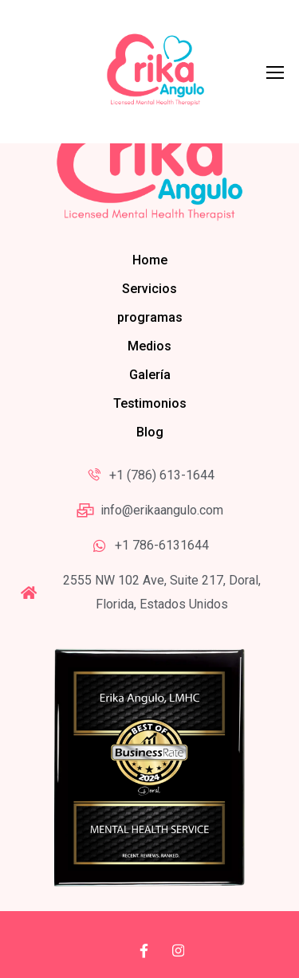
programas (150, 317)
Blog (149, 432)
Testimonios (150, 403)
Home (149, 260)
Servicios (149, 288)
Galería (150, 374)
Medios (149, 346)
